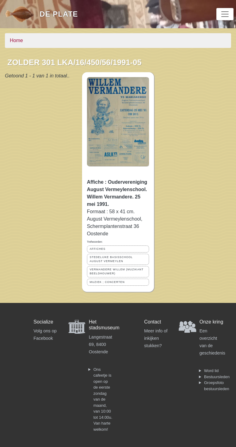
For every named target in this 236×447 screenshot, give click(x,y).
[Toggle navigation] (225, 14)
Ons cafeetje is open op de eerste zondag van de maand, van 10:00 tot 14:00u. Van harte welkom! (102, 399)
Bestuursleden (217, 376)
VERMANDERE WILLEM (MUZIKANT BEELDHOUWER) (117, 271)
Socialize (43, 321)
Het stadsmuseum (104, 324)
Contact (152, 321)
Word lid (211, 370)
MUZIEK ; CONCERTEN (107, 282)
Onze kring (211, 321)
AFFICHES (98, 248)
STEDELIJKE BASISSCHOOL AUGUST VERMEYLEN (111, 259)
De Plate (59, 14)
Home (16, 40)
